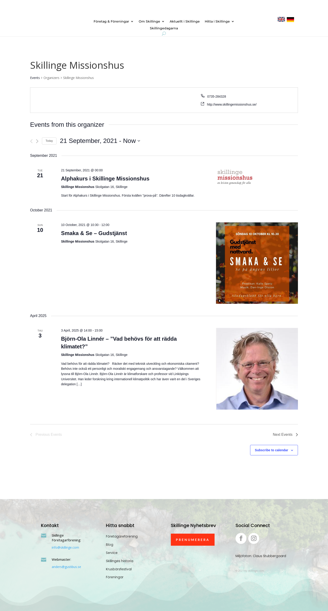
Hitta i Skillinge (217, 21)
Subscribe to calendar (271, 450)
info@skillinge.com (65, 547)
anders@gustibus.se (66, 567)
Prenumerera (193, 540)
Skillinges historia (119, 561)
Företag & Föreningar (111, 21)
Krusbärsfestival (119, 569)
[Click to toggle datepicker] (100, 140)
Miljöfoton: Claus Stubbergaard (261, 556)
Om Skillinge (149, 21)
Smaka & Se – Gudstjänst (94, 233)
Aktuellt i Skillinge (185, 21)
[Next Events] (37, 141)
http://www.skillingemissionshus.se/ (232, 104)
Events (35, 78)
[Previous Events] (31, 141)
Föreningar (114, 577)
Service (112, 552)
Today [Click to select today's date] (49, 140)
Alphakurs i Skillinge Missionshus (105, 178)
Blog (109, 544)
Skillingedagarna (164, 28)
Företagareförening (122, 536)
